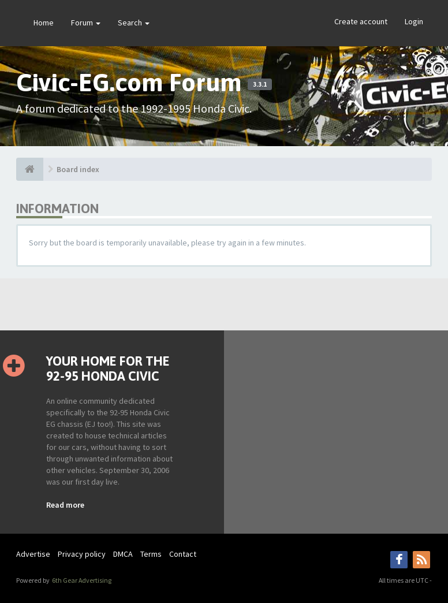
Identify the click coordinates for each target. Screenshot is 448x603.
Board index (78, 169)
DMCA (123, 554)
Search (134, 22)
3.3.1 (260, 84)
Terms (151, 554)
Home (43, 22)
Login (414, 21)
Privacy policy (82, 554)
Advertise (33, 554)
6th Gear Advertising (81, 580)
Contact (182, 554)
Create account (360, 21)
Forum (85, 22)
